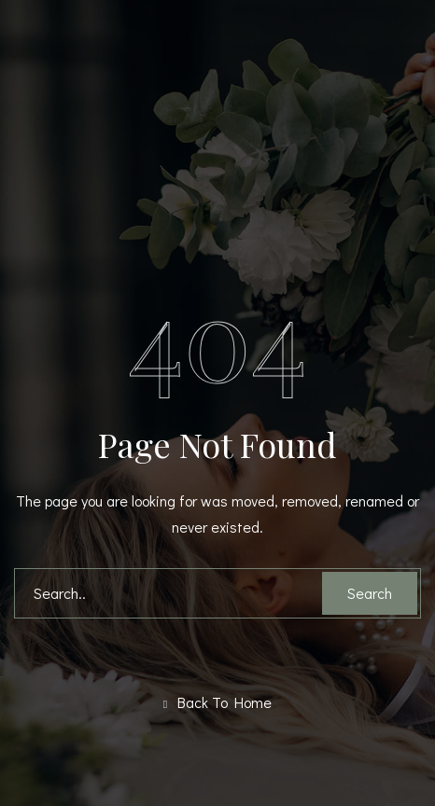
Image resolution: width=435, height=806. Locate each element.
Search (369, 593)
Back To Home (217, 702)
